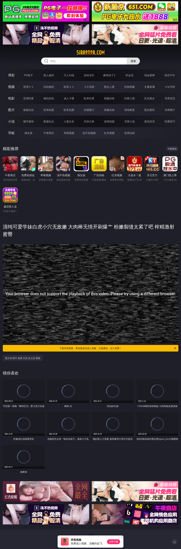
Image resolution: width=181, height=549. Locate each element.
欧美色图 (69, 110)
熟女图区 (149, 110)
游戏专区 (89, 75)
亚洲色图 (48, 110)
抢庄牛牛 (170, 75)
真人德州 (48, 75)
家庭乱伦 (48, 121)
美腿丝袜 (109, 110)
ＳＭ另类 (170, 87)
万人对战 (69, 75)
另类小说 (129, 121)
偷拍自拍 (48, 98)
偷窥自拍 (28, 110)
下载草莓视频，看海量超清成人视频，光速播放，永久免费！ (118, 348)
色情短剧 (129, 133)
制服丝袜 (109, 98)
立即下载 (113, 541)
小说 (11, 121)
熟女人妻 (109, 87)
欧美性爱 (89, 98)
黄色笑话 (149, 121)
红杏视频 (109, 133)
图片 (11, 110)
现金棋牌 (149, 75)
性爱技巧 (170, 121)
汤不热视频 (89, 133)
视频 (11, 86)
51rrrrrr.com (90, 52)
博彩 (11, 75)
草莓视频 (69, 133)
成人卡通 (69, 98)
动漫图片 (89, 110)
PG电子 (28, 75)
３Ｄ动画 (89, 87)
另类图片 (170, 110)
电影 (11, 98)
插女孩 (28, 133)
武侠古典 (89, 121)
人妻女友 (69, 121)
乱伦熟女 (149, 98)
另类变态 (170, 98)
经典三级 (129, 98)
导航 (11, 133)
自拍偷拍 (48, 87)
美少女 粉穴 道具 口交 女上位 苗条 (22, 358)
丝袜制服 (129, 87)
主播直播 (149, 87)
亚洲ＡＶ (28, 87)
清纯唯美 (129, 110)
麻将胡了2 (109, 75)
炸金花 (129, 75)
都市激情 (28, 121)
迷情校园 (109, 121)
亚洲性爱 (28, 98)
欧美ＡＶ (69, 87)
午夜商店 (48, 133)
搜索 (133, 61)
